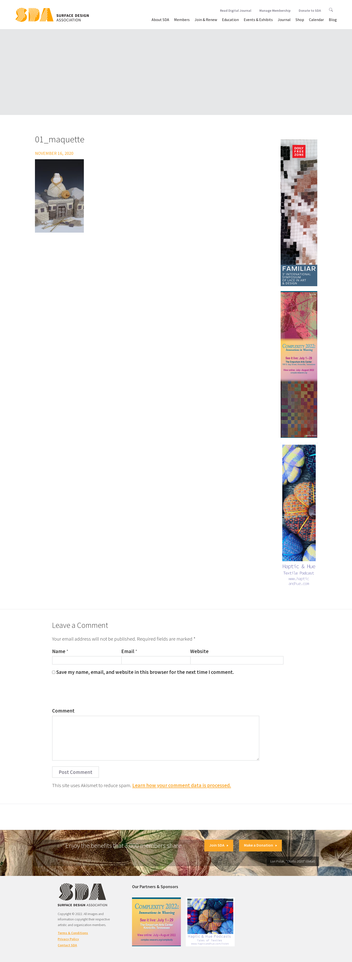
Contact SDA (67, 945)
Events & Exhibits (258, 19)
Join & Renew (206, 19)
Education (230, 19)
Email (127, 651)
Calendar (316, 19)
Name (58, 651)
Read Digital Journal (235, 10)
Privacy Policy (68, 939)
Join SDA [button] (218, 845)
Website (199, 651)
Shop (300, 19)
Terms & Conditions (73, 933)
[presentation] (89, 692)
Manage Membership (275, 10)
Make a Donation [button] (260, 845)
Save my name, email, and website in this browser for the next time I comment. (145, 672)
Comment (63, 710)
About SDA (160, 19)
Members (182, 19)
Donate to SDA (310, 10)
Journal (284, 19)
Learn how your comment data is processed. (181, 785)
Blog (333, 19)
